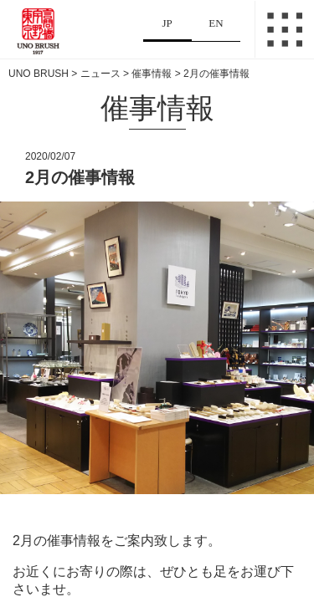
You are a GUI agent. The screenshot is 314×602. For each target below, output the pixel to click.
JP (167, 23)
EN (215, 23)
